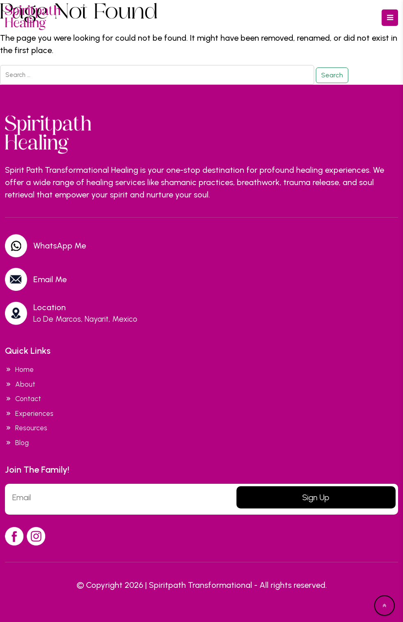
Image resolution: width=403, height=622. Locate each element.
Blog (17, 443)
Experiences (29, 413)
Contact (23, 399)
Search (332, 75)
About (20, 384)
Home (19, 369)
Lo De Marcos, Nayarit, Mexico (85, 319)
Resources (26, 428)
